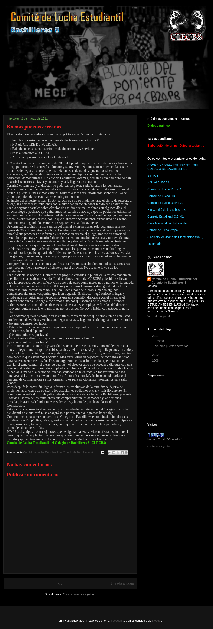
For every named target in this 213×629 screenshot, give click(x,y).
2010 (156, 354)
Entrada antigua (122, 583)
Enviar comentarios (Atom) (79, 594)
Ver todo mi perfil (158, 316)
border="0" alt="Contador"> (165, 437)
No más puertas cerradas (171, 346)
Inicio (58, 583)
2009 (156, 360)
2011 (156, 336)
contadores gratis (158, 446)
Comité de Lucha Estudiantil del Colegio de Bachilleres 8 (174, 280)
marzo (160, 341)
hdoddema (117, 620)
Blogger (156, 620)
